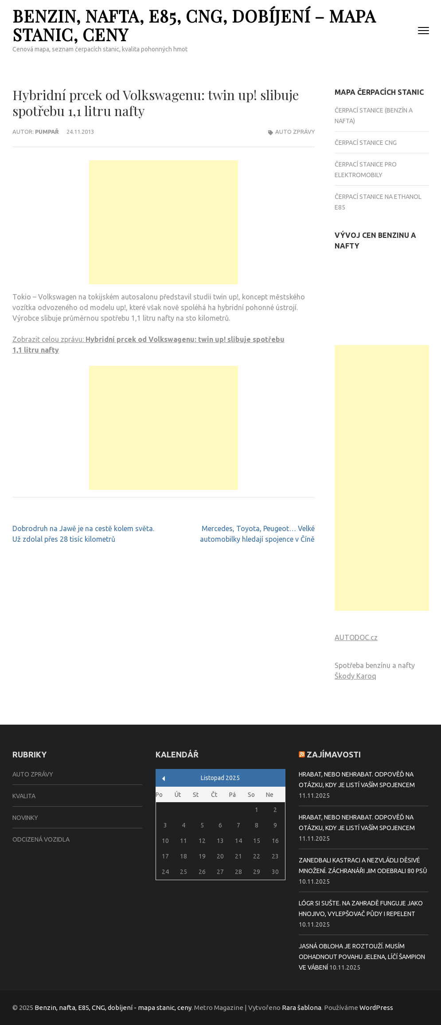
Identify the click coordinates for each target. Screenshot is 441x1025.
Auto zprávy (295, 131)
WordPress (376, 1007)
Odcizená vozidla (41, 839)
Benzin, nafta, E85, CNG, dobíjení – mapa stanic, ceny (194, 25)
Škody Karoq (355, 676)
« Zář (163, 778)
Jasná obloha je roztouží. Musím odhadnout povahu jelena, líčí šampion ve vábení (362, 957)
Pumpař (47, 131)
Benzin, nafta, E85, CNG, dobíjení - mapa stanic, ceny (113, 1007)
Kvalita (23, 796)
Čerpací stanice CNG (366, 142)
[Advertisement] (163, 222)
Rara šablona (301, 1007)
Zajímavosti (334, 754)
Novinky (25, 817)
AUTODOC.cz (356, 637)
